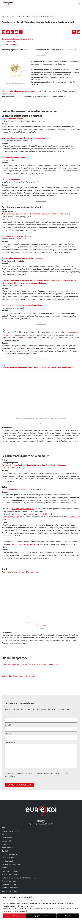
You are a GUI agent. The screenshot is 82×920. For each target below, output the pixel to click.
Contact (4, 854)
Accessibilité (6, 851)
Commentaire (10, 752)
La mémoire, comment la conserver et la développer (23, 310)
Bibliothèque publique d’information (22, 685)
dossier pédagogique (12, 526)
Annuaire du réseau (9, 868)
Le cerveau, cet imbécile (11, 180)
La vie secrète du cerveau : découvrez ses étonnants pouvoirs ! (27, 139)
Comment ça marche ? (10, 841)
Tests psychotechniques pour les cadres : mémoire (22, 260)
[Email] (16, 32)
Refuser (44, 916)
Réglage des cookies (17, 916)
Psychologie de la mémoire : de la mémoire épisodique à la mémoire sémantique (34, 473)
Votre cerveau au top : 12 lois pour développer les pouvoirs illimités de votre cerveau (36, 215)
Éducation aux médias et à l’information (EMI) (20, 888)
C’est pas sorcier (41, 635)
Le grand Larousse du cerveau (14, 158)
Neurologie (14, 44)
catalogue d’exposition (40, 523)
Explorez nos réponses (10, 885)
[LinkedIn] (12, 32)
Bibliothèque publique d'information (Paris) (18, 39)
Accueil (4, 16)
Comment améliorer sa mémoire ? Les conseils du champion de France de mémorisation (38, 375)
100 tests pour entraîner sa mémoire (16, 237)
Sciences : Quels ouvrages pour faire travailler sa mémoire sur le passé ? (32, 674)
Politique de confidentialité (20, 911)
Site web (8, 743)
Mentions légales (8, 871)
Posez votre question (10, 881)
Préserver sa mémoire (17, 345)
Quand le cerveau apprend (12, 119)
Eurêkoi (4, 685)
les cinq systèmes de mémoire (23, 553)
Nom (7, 726)
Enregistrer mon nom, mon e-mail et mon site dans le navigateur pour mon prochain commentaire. (36, 784)
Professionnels (7, 858)
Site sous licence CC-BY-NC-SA (41, 832)
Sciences (11, 16)
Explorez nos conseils (10, 891)
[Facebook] (4, 32)
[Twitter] (8, 32)
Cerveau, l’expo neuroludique (23, 517)
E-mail (8, 735)
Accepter (68, 916)
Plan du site (6, 844)
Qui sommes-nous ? (9, 865)
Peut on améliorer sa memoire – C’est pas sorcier (20, 581)
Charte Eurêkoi (7, 848)
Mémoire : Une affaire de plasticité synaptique (20, 91)
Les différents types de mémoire (15, 498)
